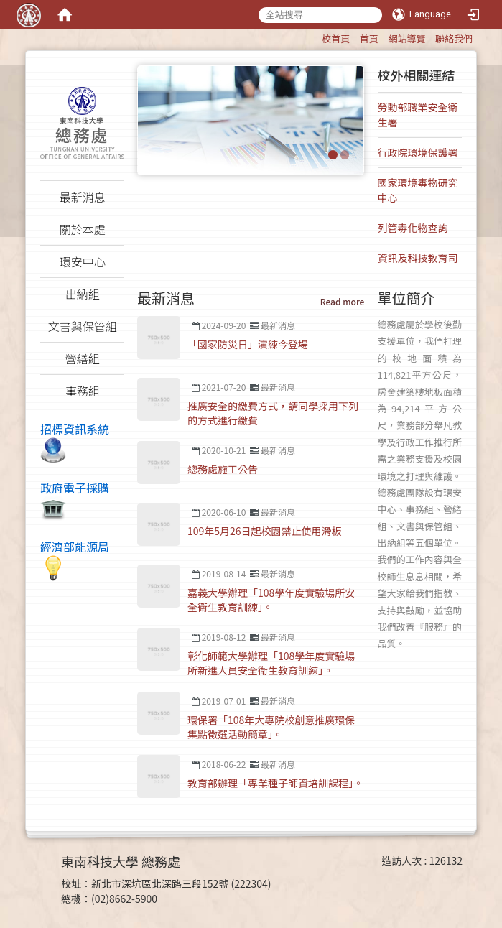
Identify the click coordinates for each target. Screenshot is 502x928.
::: (315, 36)
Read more (342, 301)
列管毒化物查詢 (413, 228)
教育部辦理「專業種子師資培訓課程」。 (275, 783)
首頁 (369, 38)
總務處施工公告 (222, 469)
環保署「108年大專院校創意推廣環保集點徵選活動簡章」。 (271, 727)
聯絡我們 (454, 38)
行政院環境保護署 (418, 152)
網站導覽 (406, 38)
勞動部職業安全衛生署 (418, 114)
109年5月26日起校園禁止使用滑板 (264, 531)
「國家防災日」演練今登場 (247, 344)
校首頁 (336, 38)
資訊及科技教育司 (418, 258)
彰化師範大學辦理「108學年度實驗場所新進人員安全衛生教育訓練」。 (271, 663)
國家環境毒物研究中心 (418, 190)
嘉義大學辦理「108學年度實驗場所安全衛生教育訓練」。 (271, 599)
